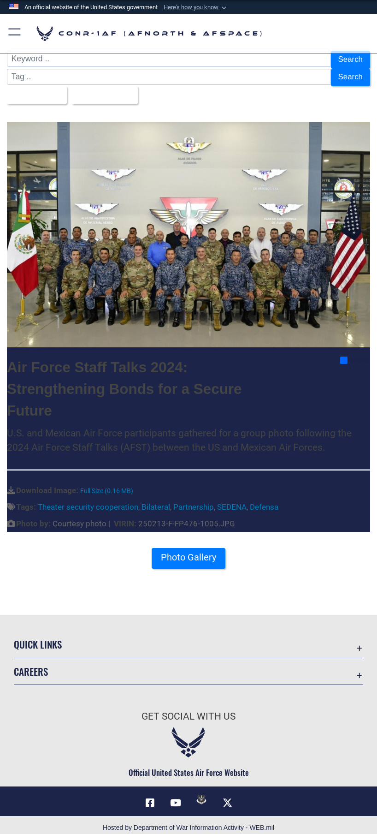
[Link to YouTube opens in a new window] (176, 797)
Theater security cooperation (88, 501)
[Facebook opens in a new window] (150, 797)
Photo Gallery (188, 552)
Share (354, 354)
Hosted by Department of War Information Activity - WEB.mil (188, 822)
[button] (196, 7)
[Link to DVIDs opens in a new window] (201, 794)
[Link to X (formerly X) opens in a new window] (227, 797)
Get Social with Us (188, 711)
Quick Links (38, 639)
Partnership (193, 501)
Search (350, 59)
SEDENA (232, 501)
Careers (31, 666)
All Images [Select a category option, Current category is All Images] (34, 91)
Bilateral (155, 501)
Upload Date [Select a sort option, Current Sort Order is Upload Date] (103, 91)
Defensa (264, 501)
